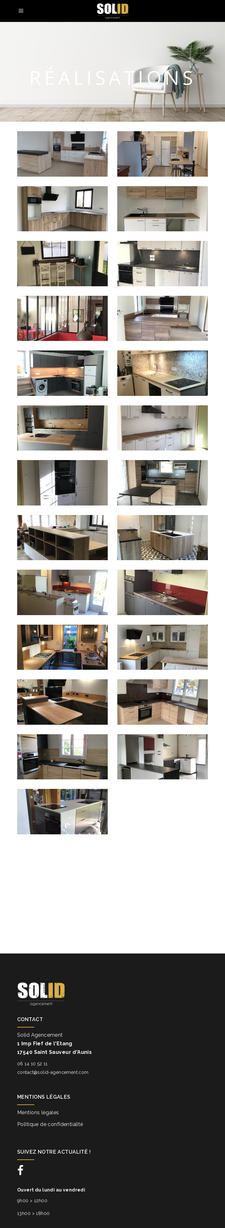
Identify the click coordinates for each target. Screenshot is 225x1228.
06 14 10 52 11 (32, 1063)
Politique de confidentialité (50, 1124)
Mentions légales (38, 1112)
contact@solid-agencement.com (53, 1072)
